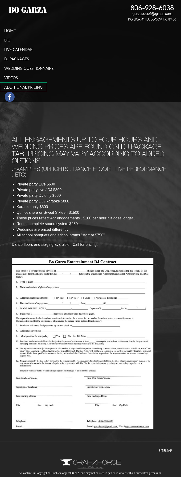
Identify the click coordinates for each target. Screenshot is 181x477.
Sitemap (165, 450)
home (10, 30)
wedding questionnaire (28, 68)
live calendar (18, 49)
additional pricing (23, 87)
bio (7, 40)
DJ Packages (16, 59)
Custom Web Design (90, 466)
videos (11, 77)
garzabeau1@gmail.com (152, 13)
